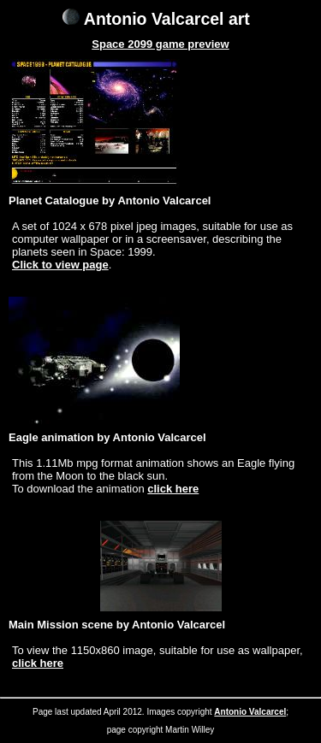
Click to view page (60, 264)
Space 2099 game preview (160, 44)
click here (173, 488)
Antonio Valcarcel (250, 711)
